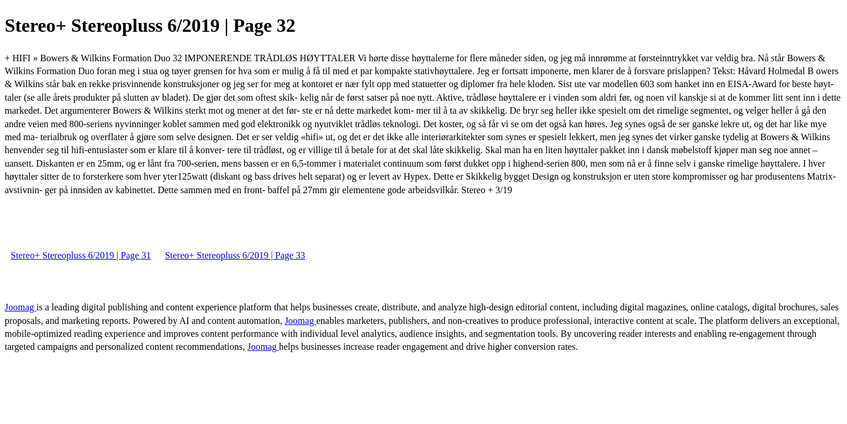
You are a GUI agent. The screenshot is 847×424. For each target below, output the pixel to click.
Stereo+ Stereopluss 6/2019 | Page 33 (235, 255)
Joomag (20, 307)
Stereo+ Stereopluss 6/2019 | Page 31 (81, 255)
